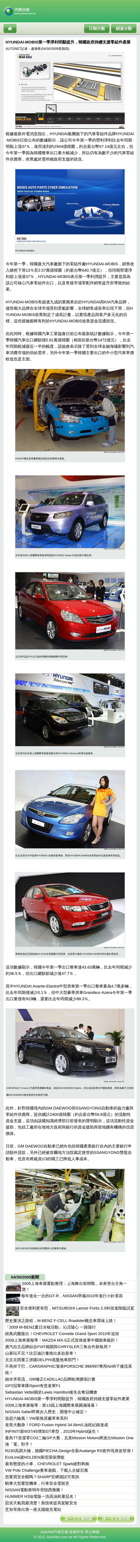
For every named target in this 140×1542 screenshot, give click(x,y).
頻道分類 (124, 28)
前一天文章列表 (79, 1518)
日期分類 (97, 28)
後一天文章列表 (116, 1518)
